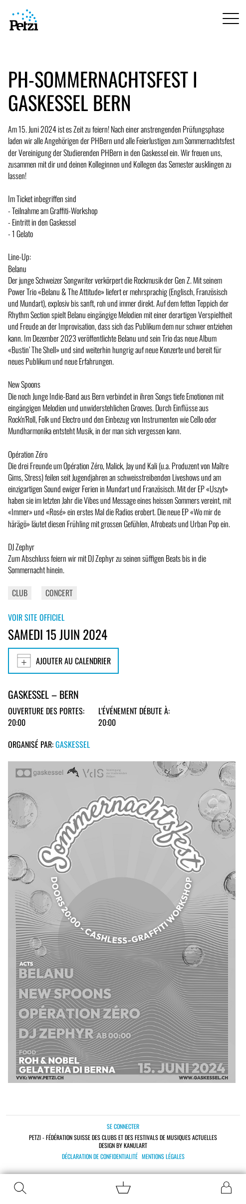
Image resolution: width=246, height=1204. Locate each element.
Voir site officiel (36, 617)
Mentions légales (163, 1156)
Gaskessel (72, 744)
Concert (59, 593)
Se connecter (123, 1126)
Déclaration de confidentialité (100, 1156)
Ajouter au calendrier (63, 661)
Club (19, 593)
